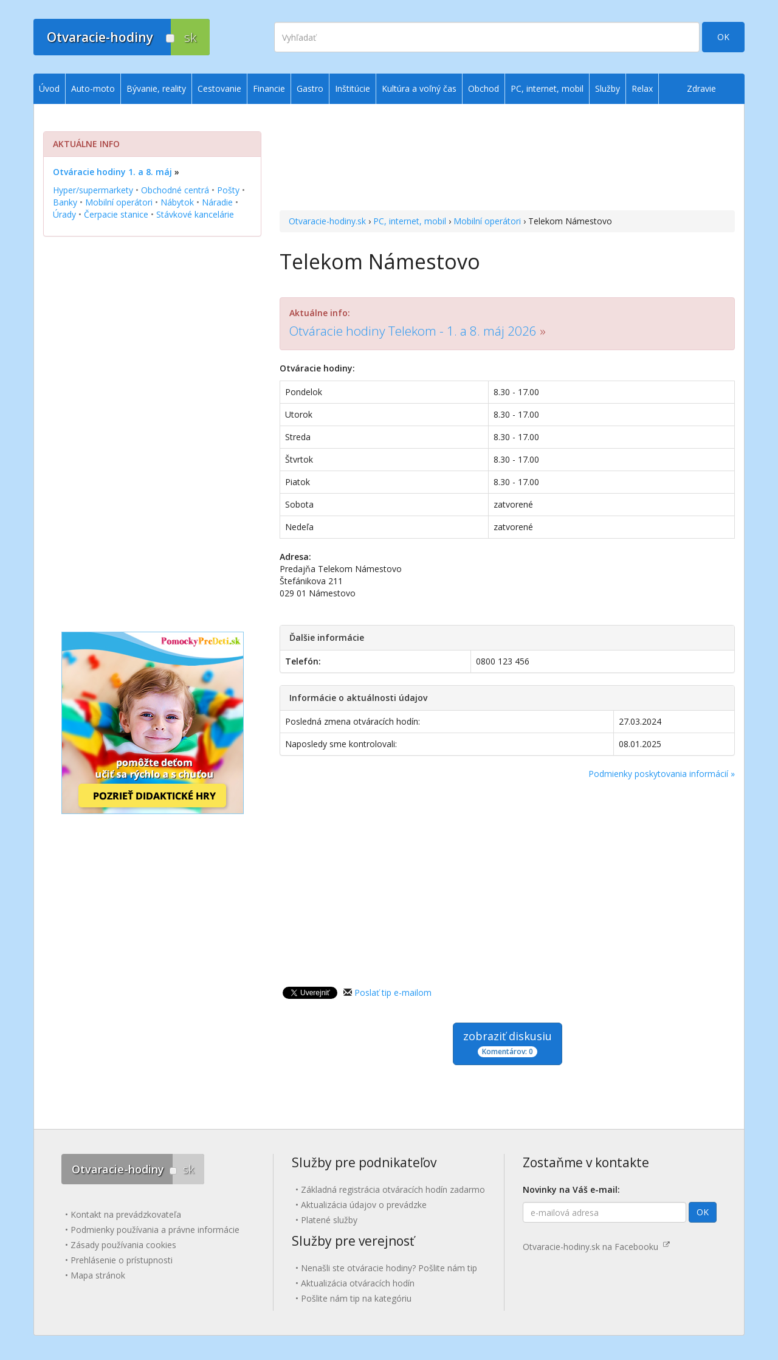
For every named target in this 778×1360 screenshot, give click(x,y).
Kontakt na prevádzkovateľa (126, 1214)
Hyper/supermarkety (93, 190)
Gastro (310, 88)
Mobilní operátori (487, 221)
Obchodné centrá (175, 190)
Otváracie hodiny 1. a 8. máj (112, 172)
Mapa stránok (98, 1275)
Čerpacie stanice (116, 214)
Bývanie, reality (156, 88)
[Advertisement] (507, 158)
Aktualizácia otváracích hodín (358, 1283)
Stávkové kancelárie (195, 214)
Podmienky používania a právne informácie (155, 1229)
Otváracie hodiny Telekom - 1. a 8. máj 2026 (413, 330)
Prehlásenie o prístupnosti (122, 1260)
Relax (642, 88)
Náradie (217, 202)
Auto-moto (93, 88)
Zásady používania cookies (123, 1245)
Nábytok (177, 202)
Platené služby (329, 1220)
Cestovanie (219, 88)
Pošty (228, 190)
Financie (269, 88)
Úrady (64, 214)
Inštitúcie (352, 88)
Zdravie (701, 88)
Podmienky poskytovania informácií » (661, 773)
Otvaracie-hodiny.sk (327, 221)
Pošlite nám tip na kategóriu (356, 1298)
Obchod (483, 88)
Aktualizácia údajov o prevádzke (364, 1204)
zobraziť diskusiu (507, 1043)
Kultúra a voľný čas (419, 88)
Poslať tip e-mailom (393, 992)
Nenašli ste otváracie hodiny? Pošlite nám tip (389, 1268)
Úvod (49, 88)
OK (723, 37)
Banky (65, 202)
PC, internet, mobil (409, 221)
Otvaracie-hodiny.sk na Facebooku (596, 1246)
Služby (607, 88)
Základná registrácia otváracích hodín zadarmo (393, 1189)
